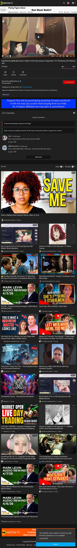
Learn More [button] (44, 538)
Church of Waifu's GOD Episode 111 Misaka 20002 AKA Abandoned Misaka (56, 427)
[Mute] (67, 56)
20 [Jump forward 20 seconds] (63, 56)
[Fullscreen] (74, 56)
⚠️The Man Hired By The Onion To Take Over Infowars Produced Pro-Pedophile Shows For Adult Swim (18, 278)
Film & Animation (26, 87)
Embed (13, 73)
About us (29, 545)
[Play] (3, 56)
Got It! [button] (56, 544)
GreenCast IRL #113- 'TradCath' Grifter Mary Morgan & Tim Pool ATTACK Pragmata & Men (18, 457)
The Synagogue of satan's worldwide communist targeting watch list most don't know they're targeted (55, 458)
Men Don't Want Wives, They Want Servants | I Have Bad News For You (56, 488)
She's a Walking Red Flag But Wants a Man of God (20, 215)
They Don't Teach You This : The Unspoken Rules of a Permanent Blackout (19, 367)
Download (23, 73)
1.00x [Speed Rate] (57, 56)
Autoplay (68, 166)
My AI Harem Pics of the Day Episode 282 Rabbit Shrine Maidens (17, 247)
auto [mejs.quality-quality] (71, 56)
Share (5, 73)
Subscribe (69, 82)
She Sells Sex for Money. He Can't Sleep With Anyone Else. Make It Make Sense (18, 337)
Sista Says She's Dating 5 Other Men (53, 306)
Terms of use (10, 545)
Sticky (57, 166)
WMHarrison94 (13, 146)
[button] (68, 3)
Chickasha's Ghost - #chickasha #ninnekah (17, 396)
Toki (9, 136)
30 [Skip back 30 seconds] (60, 56)
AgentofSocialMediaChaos (11, 81)
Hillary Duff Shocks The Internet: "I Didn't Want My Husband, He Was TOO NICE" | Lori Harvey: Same (56, 338)
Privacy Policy (20, 545)
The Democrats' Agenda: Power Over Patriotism (19, 517)
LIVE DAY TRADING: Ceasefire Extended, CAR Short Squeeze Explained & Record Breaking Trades (18, 428)
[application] (38, 37)
